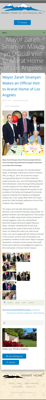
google (18, 302)
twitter (24, 302)
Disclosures (17, 387)
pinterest (31, 302)
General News (15, 106)
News (19, 383)
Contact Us (30, 387)
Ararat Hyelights (31, 383)
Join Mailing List (14, 356)
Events (11, 383)
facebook (10, 302)
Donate (22, 22)
